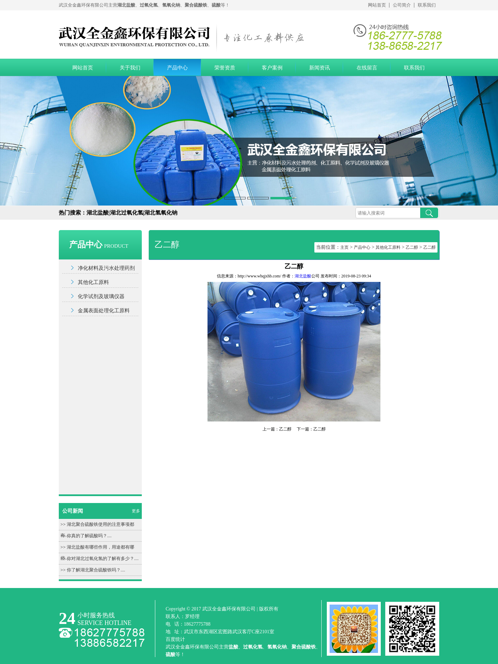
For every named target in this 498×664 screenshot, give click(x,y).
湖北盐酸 (303, 276)
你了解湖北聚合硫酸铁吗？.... (96, 569)
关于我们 (130, 67)
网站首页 (377, 5)
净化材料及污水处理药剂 (106, 268)
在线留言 (367, 67)
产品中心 (177, 67)
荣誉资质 (224, 67)
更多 (136, 511)
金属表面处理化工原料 (104, 310)
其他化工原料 (93, 282)
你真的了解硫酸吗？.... (89, 535)
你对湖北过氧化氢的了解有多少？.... (103, 558)
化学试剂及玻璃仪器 (101, 296)
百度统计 (175, 639)
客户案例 (272, 67)
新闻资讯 (319, 67)
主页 (344, 247)
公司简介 (402, 5)
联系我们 (427, 5)
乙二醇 (412, 247)
